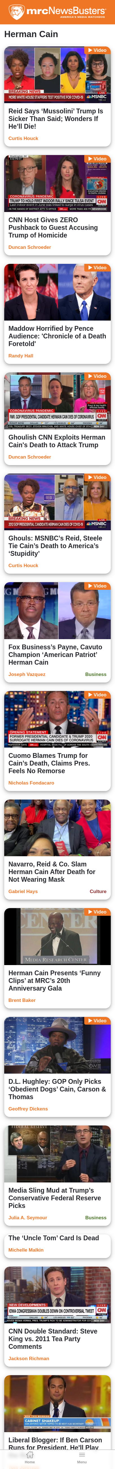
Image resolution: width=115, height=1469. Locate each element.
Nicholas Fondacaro (31, 783)
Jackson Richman (28, 1358)
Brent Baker (22, 1000)
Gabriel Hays (23, 891)
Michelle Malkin (26, 1250)
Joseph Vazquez (26, 674)
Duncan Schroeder (29, 247)
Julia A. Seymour (27, 1217)
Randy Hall (20, 356)
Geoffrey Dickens (28, 1109)
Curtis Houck (23, 138)
